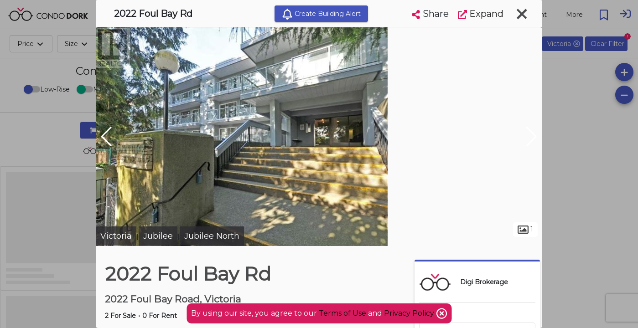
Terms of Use (342, 313)
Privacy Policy (410, 313)
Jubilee (158, 236)
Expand (480, 13)
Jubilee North (211, 236)
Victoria (116, 236)
